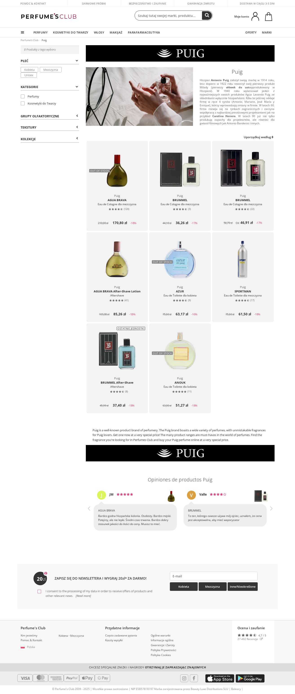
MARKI (267, 32)
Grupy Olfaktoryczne (49, 116)
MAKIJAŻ (116, 32)
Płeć (49, 61)
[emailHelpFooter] (214, 576)
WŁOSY (99, 32)
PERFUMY (40, 32)
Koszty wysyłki (114, 640)
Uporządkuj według (258, 137)
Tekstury (49, 127)
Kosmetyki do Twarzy (38, 103)
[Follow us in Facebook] (194, 678)
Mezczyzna (50, 70)
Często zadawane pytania (121, 635)
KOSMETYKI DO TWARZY (71, 32)
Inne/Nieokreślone (242, 587)
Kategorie (49, 87)
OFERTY (251, 32)
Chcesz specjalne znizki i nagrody (147, 667)
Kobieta (29, 70)
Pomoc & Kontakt (33, 3)
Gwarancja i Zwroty (163, 645)
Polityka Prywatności (163, 650)
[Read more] (83, 596)
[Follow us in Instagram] (184, 678)
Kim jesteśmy (29, 635)
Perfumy (30, 96)
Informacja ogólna (162, 640)
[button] (89, 515)
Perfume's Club (29, 40)
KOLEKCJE (49, 139)
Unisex (28, 75)
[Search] (207, 15)
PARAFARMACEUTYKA (144, 32)
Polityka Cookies (161, 655)
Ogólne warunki (160, 635)
